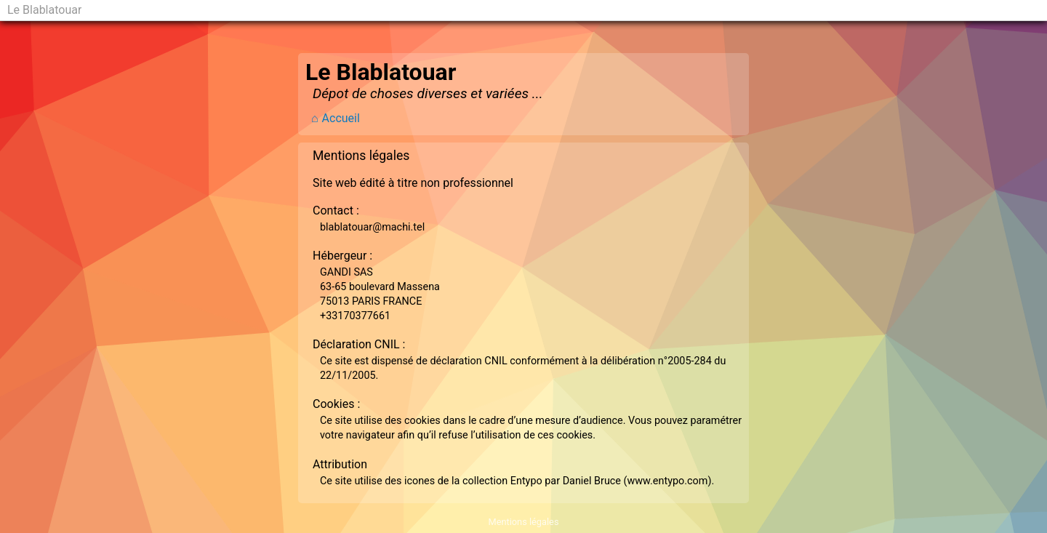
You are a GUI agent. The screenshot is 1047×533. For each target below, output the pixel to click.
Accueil (341, 118)
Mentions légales (523, 521)
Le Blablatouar (44, 10)
